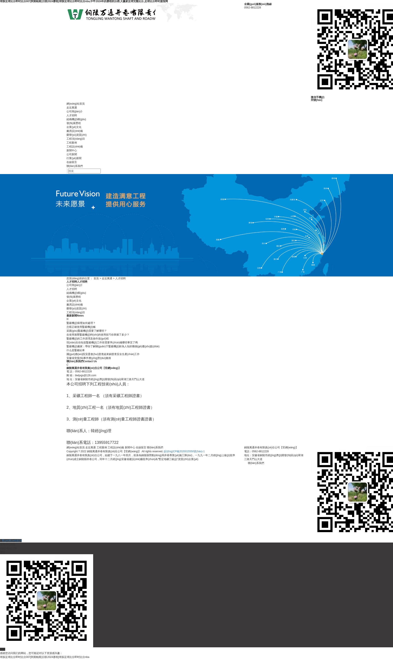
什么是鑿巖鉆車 (76, 350)
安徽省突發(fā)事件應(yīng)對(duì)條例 (89, 358)
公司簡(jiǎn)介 (75, 111)
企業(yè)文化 (74, 127)
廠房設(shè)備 (75, 130)
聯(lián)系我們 (75, 166)
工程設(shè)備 (75, 146)
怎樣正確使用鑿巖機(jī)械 (81, 326)
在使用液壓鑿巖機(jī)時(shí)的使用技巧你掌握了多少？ (98, 334)
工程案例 (72, 142)
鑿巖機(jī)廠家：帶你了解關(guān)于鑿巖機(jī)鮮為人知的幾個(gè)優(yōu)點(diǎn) (113, 346)
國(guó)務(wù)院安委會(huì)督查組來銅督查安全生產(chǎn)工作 (103, 354)
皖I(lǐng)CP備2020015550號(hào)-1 (184, 451)
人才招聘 (72, 115)
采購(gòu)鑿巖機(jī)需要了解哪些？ (87, 330)
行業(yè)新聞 (74, 158)
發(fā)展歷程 (74, 123)
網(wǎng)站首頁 (76, 103)
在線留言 (72, 162)
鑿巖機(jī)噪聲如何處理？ (81, 323)
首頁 (96, 278)
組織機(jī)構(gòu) (76, 119)
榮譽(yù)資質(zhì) (77, 134)
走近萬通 (72, 107)
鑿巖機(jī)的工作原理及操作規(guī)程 (88, 338)
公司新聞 (72, 154)
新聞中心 (72, 150)
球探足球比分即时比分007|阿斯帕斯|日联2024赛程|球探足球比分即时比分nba (44, 657)
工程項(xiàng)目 (76, 138)
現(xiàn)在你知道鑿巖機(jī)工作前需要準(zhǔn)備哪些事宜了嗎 (102, 342)
